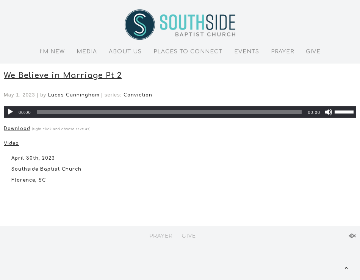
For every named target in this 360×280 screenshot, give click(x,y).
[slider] (169, 112)
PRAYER (282, 51)
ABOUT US (125, 51)
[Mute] (328, 112)
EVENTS (246, 51)
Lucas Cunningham (74, 95)
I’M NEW (52, 51)
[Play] (10, 112)
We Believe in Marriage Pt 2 (63, 75)
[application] (180, 112)
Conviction (138, 95)
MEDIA (87, 51)
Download (17, 128)
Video (11, 143)
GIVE (313, 51)
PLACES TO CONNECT (187, 51)
